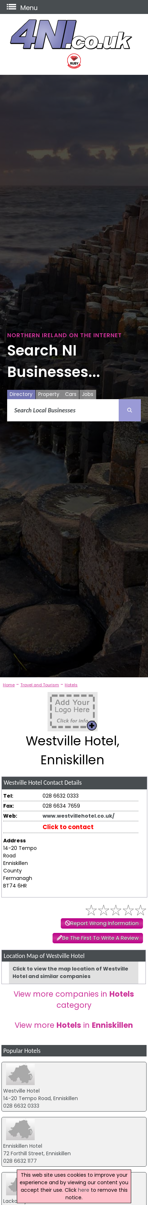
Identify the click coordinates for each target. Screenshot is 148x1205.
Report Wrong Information (104, 923)
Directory (21, 394)
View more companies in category (74, 999)
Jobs (87, 394)
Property (48, 394)
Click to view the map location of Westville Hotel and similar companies (70, 972)
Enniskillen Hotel (22, 1146)
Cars (71, 394)
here (83, 1190)
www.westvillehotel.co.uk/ (78, 815)
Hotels (71, 685)
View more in (74, 1025)
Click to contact (68, 827)
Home (9, 685)
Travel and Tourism (39, 685)
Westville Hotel (21, 1090)
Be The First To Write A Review (100, 938)
